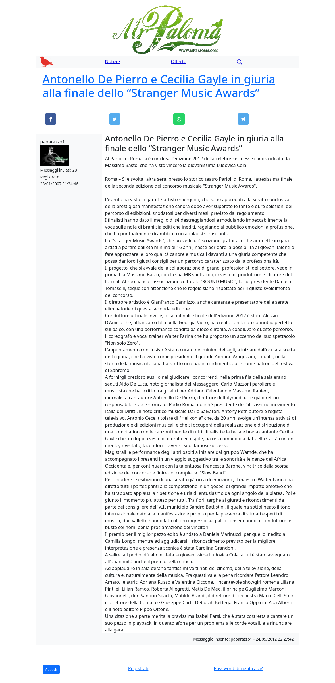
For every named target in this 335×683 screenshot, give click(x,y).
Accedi (51, 669)
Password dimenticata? (238, 668)
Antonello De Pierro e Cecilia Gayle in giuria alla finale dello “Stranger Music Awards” (159, 85)
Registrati (138, 668)
